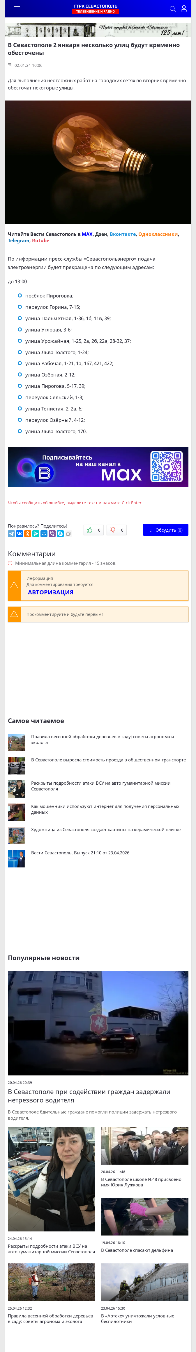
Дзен (101, 234)
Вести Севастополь (53, 234)
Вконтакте (123, 234)
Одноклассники (158, 234)
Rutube (40, 240)
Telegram (18, 240)
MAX (87, 234)
